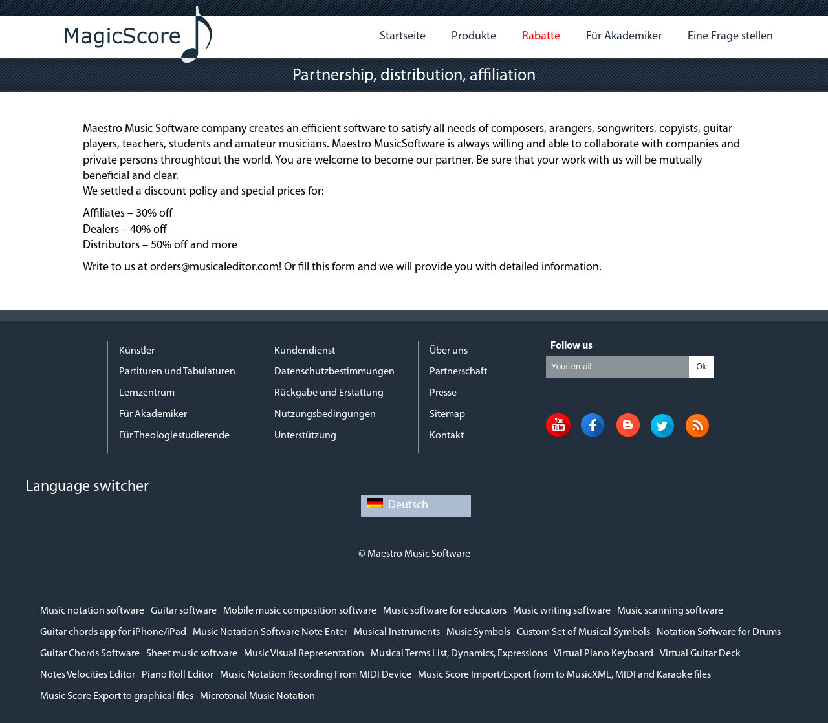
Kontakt (447, 436)
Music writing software (562, 611)
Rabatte (541, 36)
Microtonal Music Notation (257, 696)
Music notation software (92, 611)
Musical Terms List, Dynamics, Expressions (459, 654)
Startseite (403, 36)
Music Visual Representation (304, 654)
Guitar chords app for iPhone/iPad (113, 632)
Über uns (449, 351)
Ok (701, 366)
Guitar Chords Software (90, 654)
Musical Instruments (397, 632)
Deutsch (397, 505)
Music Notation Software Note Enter (270, 632)
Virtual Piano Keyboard (603, 654)
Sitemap (447, 414)
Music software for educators (445, 611)
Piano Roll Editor (177, 675)
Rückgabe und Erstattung (329, 393)
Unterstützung (305, 436)
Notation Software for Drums (719, 632)
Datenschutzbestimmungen (334, 372)
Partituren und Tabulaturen (177, 372)
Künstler (137, 351)
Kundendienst (304, 351)
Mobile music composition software (299, 611)
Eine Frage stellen (730, 36)
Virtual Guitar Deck (700, 654)
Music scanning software (670, 611)
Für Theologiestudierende (174, 436)
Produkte (474, 36)
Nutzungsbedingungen (325, 414)
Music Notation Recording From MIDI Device (315, 675)
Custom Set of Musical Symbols (583, 632)
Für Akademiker (624, 36)
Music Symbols (478, 632)
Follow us (571, 346)
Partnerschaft (458, 372)
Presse (443, 393)
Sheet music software (191, 654)
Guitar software (184, 611)
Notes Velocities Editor (87, 675)
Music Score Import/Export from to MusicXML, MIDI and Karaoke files (564, 675)
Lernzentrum (147, 393)
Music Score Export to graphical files (116, 696)
